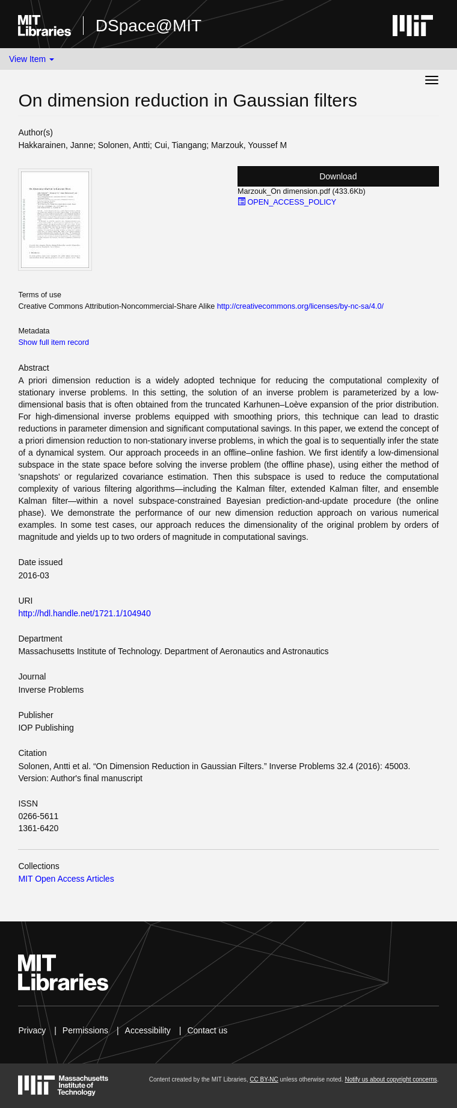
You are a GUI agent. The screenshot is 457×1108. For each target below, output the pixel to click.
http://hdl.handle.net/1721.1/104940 (84, 613)
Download (338, 176)
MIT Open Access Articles (66, 879)
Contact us (207, 1030)
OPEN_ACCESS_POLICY (287, 202)
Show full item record (53, 342)
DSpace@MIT (148, 25)
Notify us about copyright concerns (391, 1079)
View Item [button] (31, 59)
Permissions (85, 1030)
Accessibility (148, 1030)
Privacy (32, 1030)
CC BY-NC (264, 1079)
